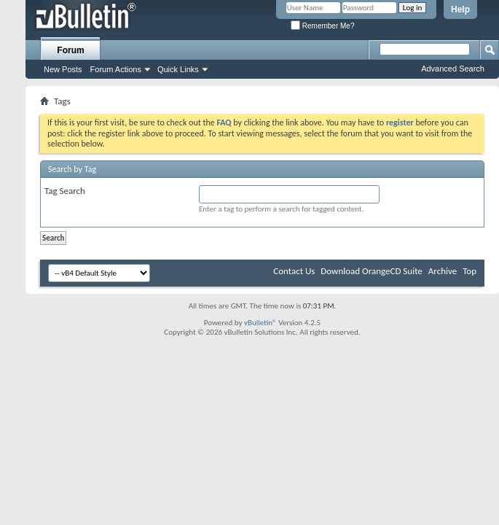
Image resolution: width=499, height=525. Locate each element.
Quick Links (178, 69)
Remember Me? (322, 26)
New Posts (63, 69)
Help (460, 9)
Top (469, 270)
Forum (70, 50)
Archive (442, 270)
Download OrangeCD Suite (372, 270)
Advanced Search (452, 68)
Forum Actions (115, 69)
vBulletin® (260, 322)
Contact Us (294, 270)
